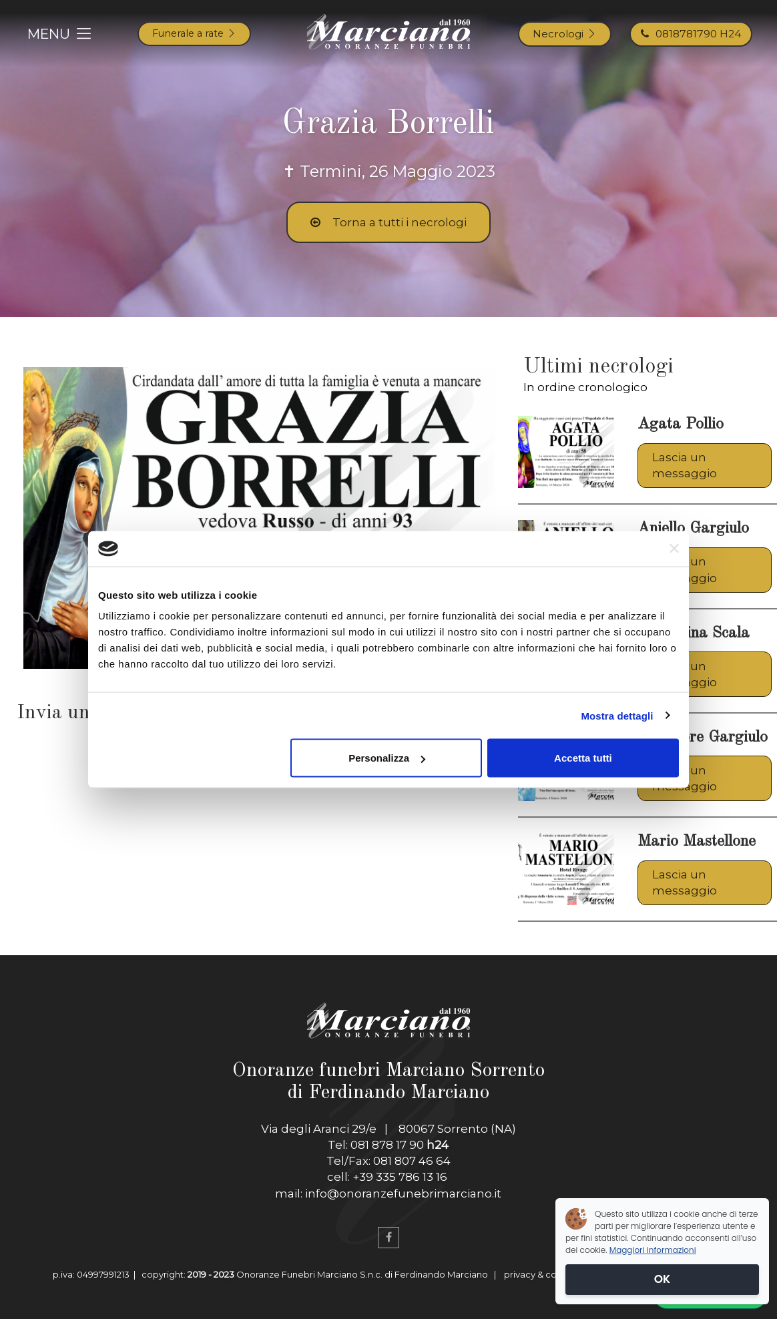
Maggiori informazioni (652, 1250)
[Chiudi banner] (674, 548)
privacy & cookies (542, 1274)
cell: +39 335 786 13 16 (388, 1176)
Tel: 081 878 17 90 (388, 1144)
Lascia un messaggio (684, 465)
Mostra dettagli (617, 715)
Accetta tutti (583, 758)
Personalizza (386, 758)
